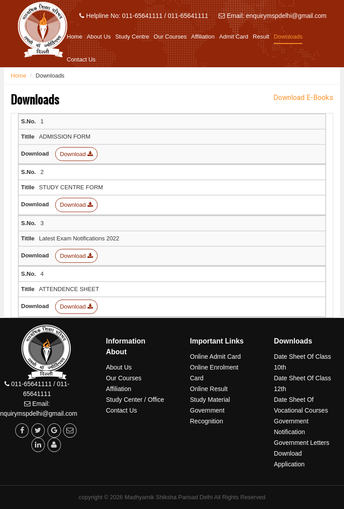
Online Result (209, 388)
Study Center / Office (135, 399)
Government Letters (302, 442)
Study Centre (132, 36)
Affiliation (203, 36)
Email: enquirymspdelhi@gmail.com (273, 15)
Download (76, 154)
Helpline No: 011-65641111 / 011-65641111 (143, 15)
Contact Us (81, 59)
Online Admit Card (215, 356)
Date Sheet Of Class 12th (302, 383)
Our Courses (170, 36)
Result (261, 36)
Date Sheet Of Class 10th (302, 362)
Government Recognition (207, 416)
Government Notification (291, 426)
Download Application (289, 459)
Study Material (210, 399)
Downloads (288, 36)
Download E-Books (303, 97)
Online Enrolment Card (214, 373)
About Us (99, 36)
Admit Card (233, 36)
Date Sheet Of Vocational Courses (301, 405)
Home (74, 36)
